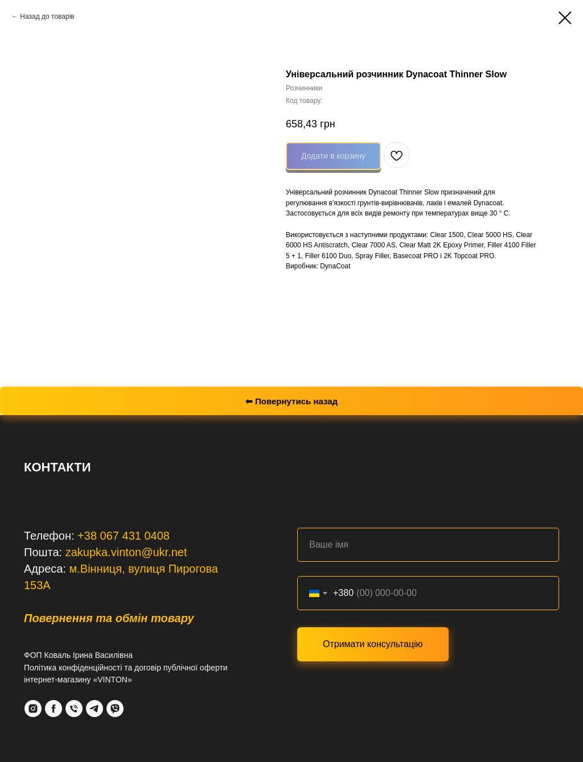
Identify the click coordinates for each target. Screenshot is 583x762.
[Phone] (74, 708)
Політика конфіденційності (73, 667)
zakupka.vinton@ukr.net (126, 552)
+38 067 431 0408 (123, 535)
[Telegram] (94, 708)
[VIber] (115, 708)
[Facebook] (53, 708)
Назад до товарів (47, 16)
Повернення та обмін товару (109, 618)
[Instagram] (33, 708)
